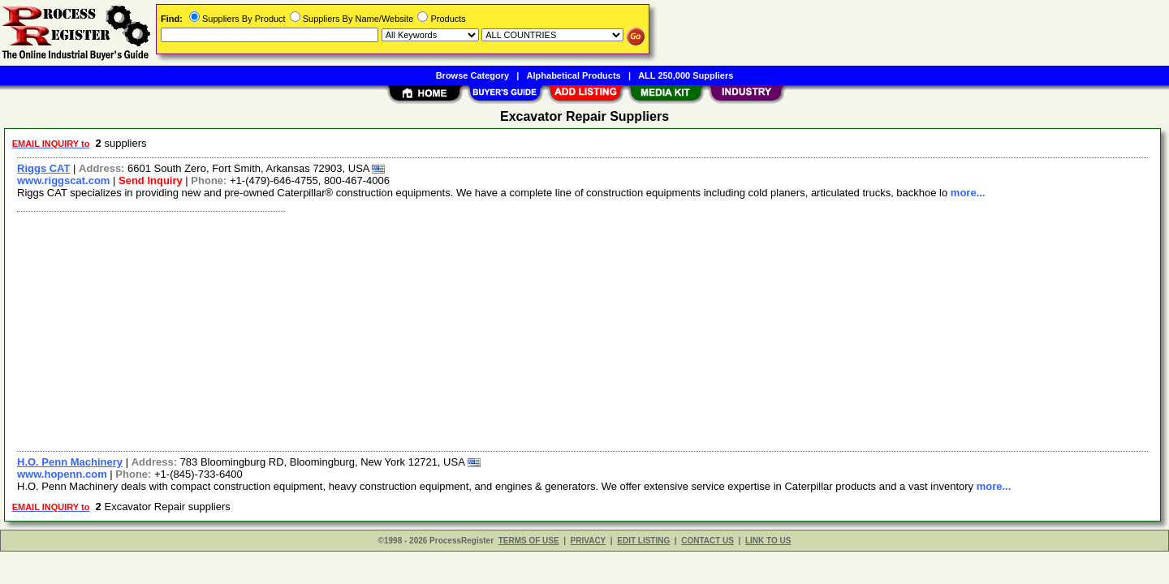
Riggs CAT (43, 168)
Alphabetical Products (574, 75)
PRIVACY (588, 540)
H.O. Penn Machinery (70, 462)
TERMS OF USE (528, 540)
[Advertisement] (498, 329)
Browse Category (472, 75)
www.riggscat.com (63, 180)
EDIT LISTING (643, 540)
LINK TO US (768, 540)
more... (968, 193)
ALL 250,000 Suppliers (685, 75)
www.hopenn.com (62, 474)
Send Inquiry (151, 180)
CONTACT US (707, 540)
